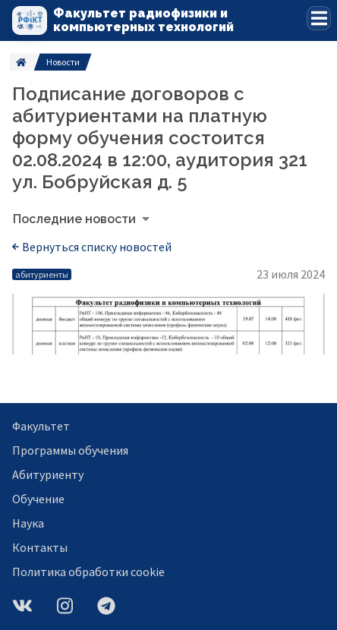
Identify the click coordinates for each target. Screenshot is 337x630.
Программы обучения (70, 450)
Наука (28, 523)
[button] (319, 18)
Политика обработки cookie (88, 571)
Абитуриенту (47, 474)
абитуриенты (41, 274)
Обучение (38, 498)
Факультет (41, 425)
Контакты (40, 547)
